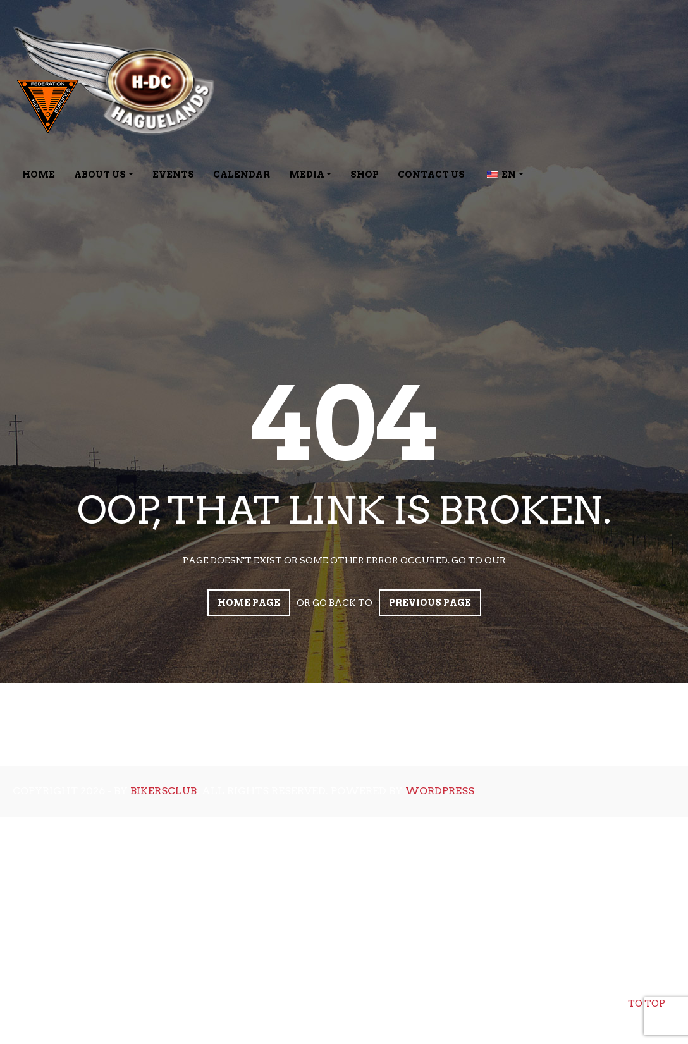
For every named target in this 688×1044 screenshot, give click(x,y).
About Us (100, 174)
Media (306, 174)
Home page (249, 603)
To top (646, 993)
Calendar (241, 174)
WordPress (439, 791)
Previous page (430, 603)
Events (173, 174)
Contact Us (431, 174)
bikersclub (163, 791)
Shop (364, 174)
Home (38, 174)
